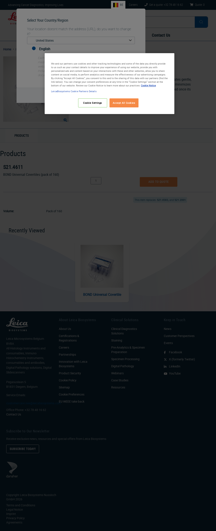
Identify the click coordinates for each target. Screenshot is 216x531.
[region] (109, 83)
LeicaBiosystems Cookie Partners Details (73, 91)
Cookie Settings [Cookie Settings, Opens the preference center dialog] (92, 102)
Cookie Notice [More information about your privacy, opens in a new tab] (148, 85)
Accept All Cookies (124, 102)
